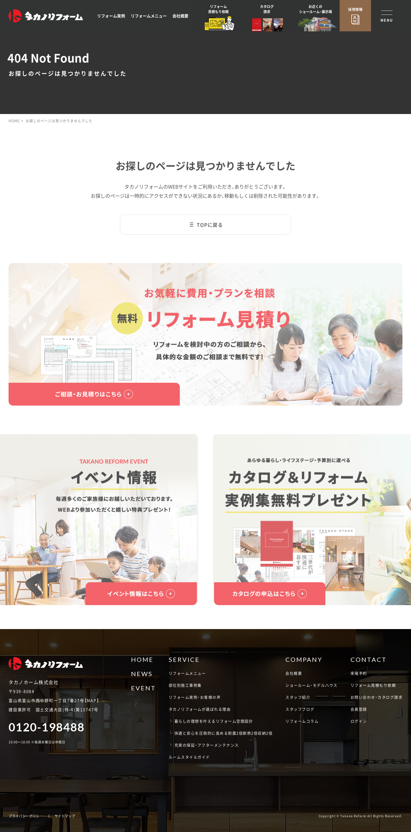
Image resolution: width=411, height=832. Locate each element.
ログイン (358, 721)
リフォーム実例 (111, 16)
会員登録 (358, 709)
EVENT (143, 688)
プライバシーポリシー (26, 816)
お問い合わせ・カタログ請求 (376, 697)
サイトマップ (65, 816)
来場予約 (358, 673)
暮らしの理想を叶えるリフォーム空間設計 (213, 721)
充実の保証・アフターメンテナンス (206, 745)
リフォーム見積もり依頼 (373, 685)
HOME (14, 120)
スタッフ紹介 (297, 697)
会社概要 (180, 16)
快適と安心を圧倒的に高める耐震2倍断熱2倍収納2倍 (223, 733)
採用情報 (355, 9)
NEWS (142, 674)
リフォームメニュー (149, 16)
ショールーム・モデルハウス (311, 685)
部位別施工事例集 (185, 685)
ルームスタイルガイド (189, 757)
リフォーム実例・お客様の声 (195, 697)
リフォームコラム (302, 721)
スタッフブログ (300, 709)
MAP (91, 700)
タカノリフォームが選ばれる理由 (200, 709)
